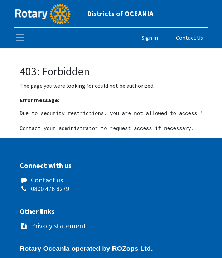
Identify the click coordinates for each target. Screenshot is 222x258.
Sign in (149, 37)
